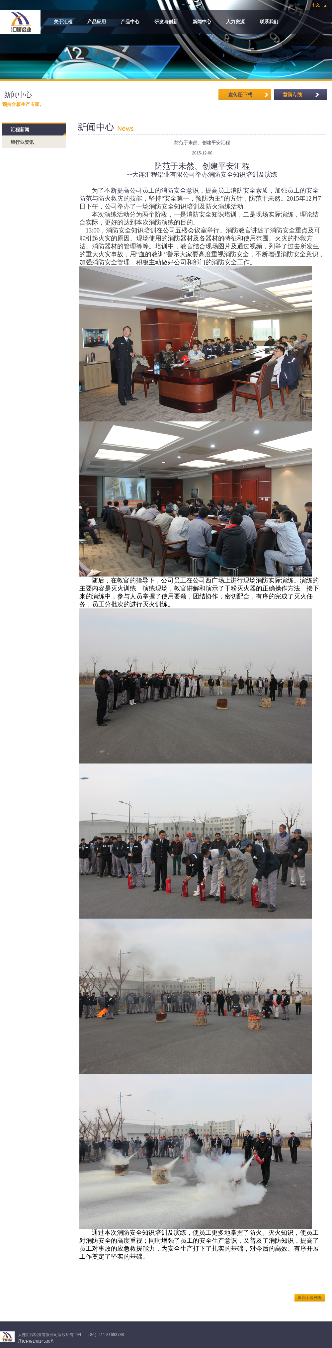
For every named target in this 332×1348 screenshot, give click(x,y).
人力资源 (235, 21)
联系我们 (269, 21)
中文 (316, 5)
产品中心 (130, 21)
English (293, 5)
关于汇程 (63, 21)
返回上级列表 (310, 1297)
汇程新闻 (20, 129)
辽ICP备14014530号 (36, 1341)
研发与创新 (166, 21)
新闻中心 (202, 21)
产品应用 (96, 21)
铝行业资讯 (22, 142)
